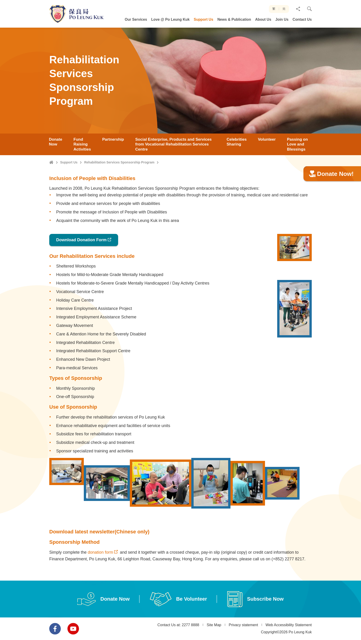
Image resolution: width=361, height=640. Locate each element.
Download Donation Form (81, 262)
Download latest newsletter (82, 554)
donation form (100, 574)
